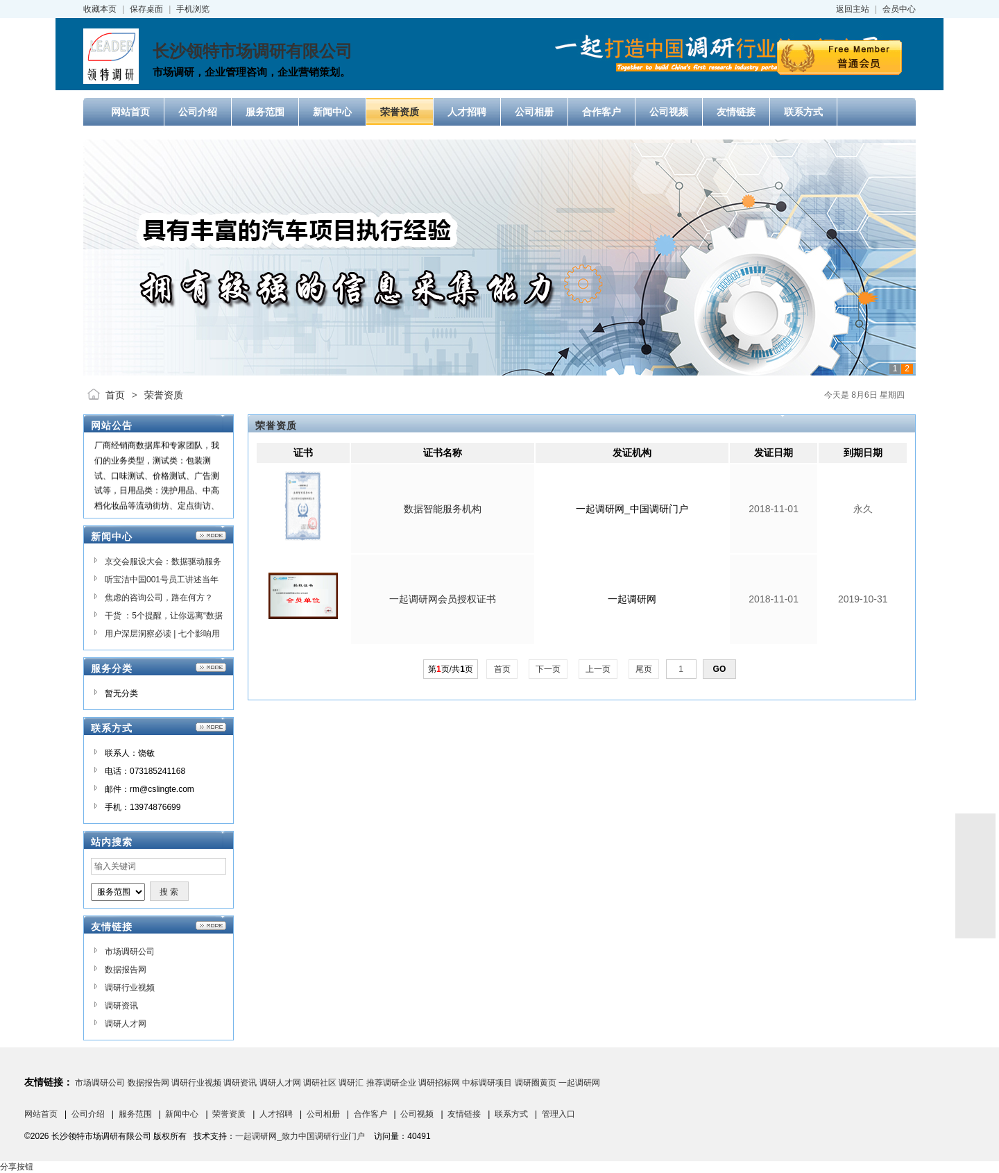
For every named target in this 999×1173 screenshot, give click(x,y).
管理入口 (558, 1114)
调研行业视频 (130, 988)
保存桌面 (146, 9)
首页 (115, 394)
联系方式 (511, 1114)
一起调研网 (579, 1083)
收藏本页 (100, 9)
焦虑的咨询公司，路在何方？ (159, 597)
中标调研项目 (487, 1083)
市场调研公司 (130, 951)
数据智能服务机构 (442, 508)
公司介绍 (88, 1114)
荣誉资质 (163, 394)
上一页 (598, 669)
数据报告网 (125, 969)
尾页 (644, 669)
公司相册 (323, 1114)
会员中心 (899, 9)
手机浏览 (193, 9)
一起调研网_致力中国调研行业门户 (300, 1136)
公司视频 (417, 1114)
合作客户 (370, 1114)
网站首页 (41, 1114)
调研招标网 (439, 1083)
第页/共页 (450, 669)
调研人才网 (125, 1024)
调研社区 (319, 1083)
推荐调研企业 (391, 1083)
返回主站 (852, 9)
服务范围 (135, 1114)
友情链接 (464, 1114)
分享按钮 (16, 1167)
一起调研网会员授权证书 (442, 599)
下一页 (548, 669)
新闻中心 (181, 1114)
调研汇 (351, 1083)
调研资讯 (121, 1006)
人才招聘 (276, 1114)
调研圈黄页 (535, 1083)
